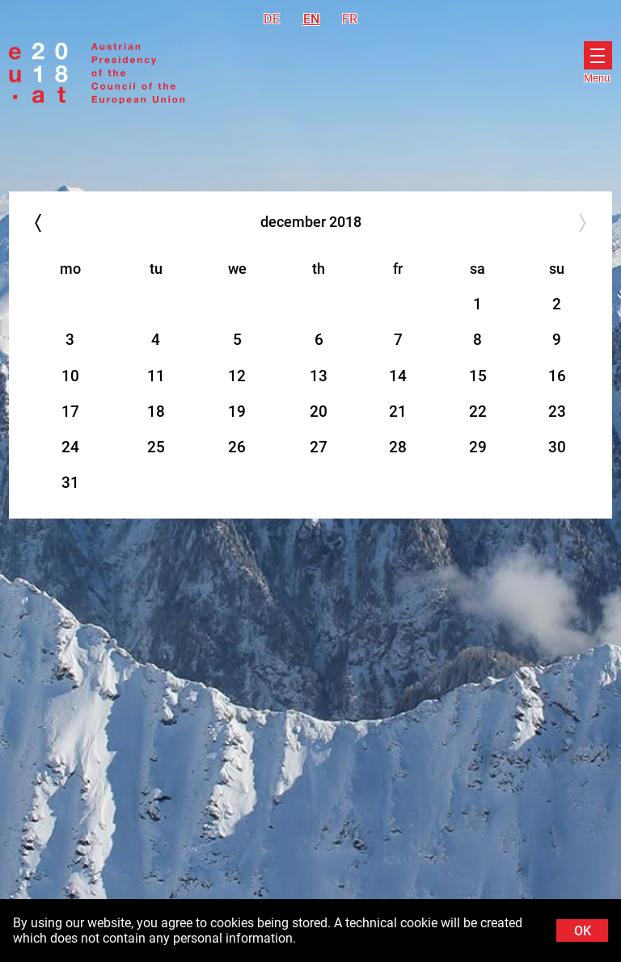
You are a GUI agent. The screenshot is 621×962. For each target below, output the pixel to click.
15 (478, 376)
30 (557, 447)
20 (318, 411)
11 (156, 376)
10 (70, 376)
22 (478, 411)
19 (237, 411)
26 (237, 447)
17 (70, 411)
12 (237, 376)
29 (478, 447)
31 (70, 482)
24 (70, 447)
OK (582, 931)
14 (398, 376)
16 (557, 376)
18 (156, 411)
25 (156, 447)
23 (557, 411)
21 (398, 411)
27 (318, 447)
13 (318, 376)
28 (398, 447)
